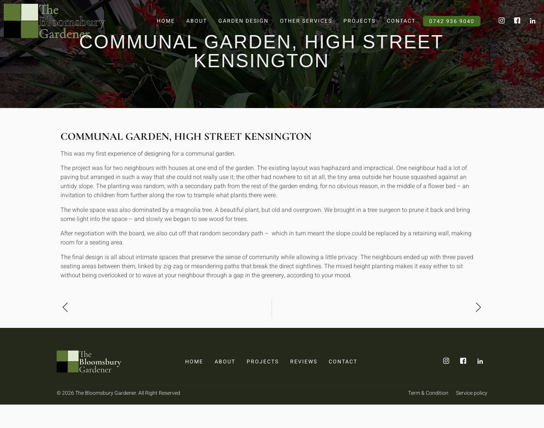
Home (166, 21)
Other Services (306, 21)
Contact (401, 21)
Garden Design (243, 21)
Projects (359, 21)
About (196, 21)
